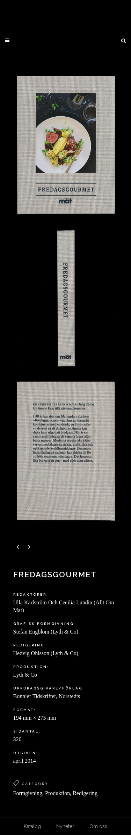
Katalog (32, 826)
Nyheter (65, 826)
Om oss (98, 826)
